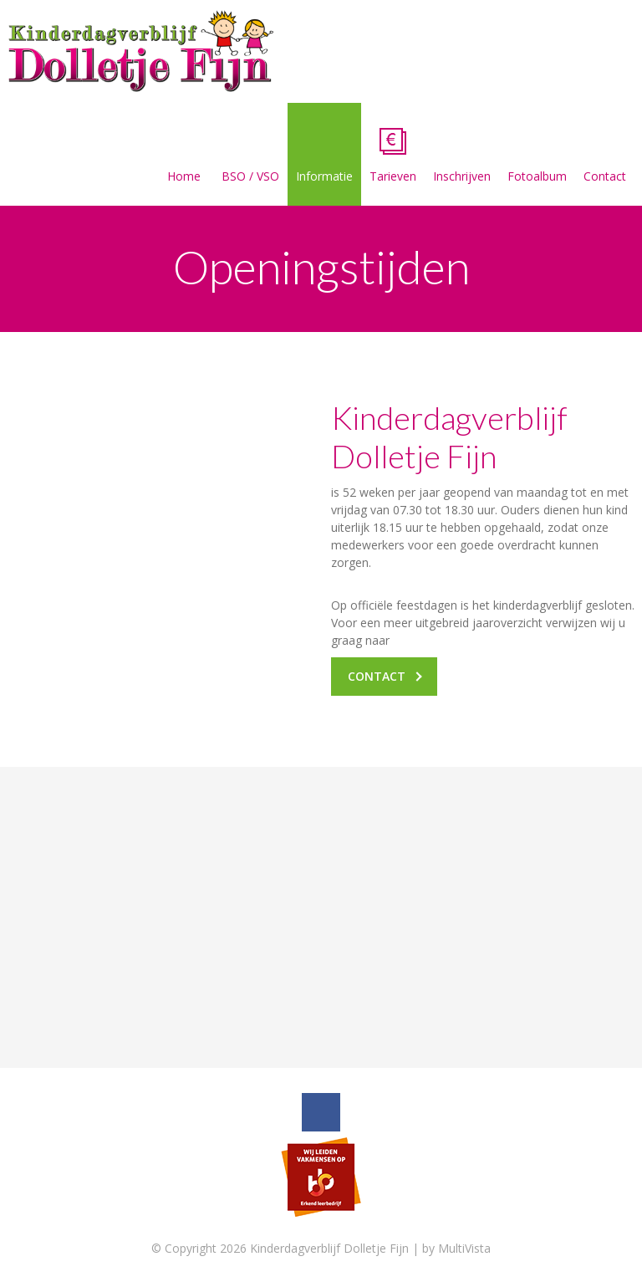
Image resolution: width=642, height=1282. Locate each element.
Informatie (324, 156)
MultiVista (464, 1248)
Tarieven (392, 156)
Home (184, 156)
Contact (604, 156)
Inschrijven (462, 156)
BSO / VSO (250, 156)
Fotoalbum (537, 156)
